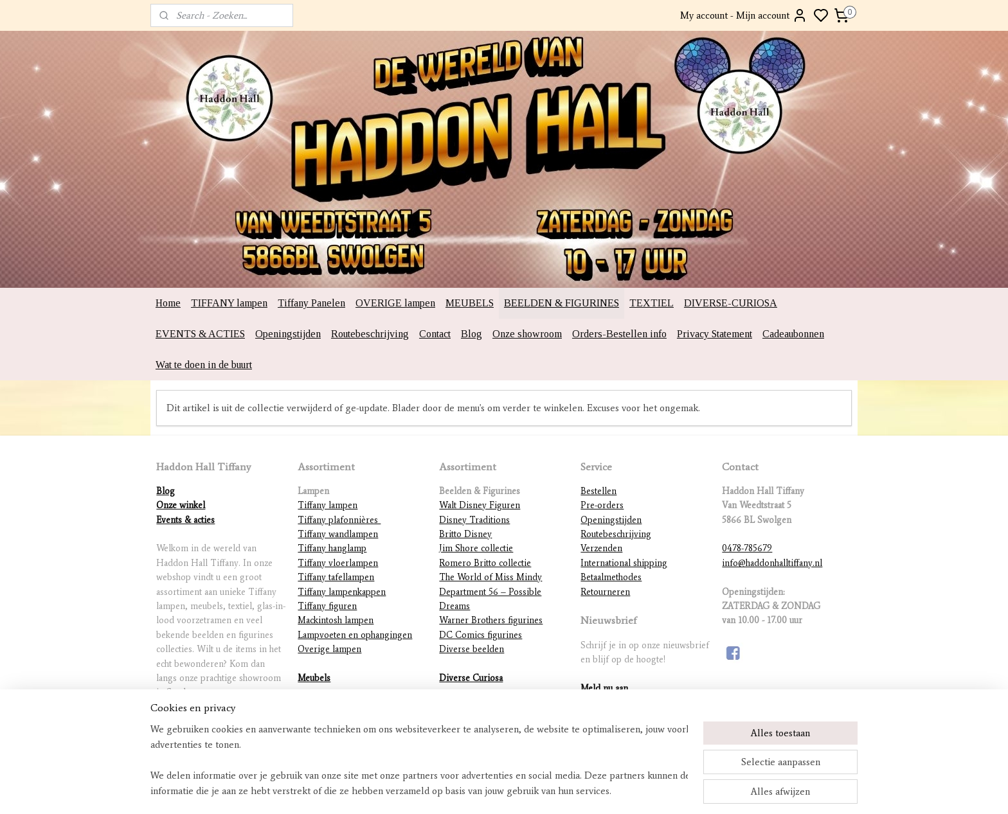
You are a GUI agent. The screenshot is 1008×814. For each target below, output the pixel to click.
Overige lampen (329, 649)
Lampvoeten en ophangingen (355, 635)
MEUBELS (470, 302)
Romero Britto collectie (485, 563)
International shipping (623, 563)
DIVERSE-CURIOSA (730, 302)
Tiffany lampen (327, 505)
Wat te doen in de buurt (204, 364)
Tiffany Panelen (311, 302)
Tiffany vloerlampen (338, 563)
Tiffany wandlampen (338, 534)
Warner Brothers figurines (491, 620)
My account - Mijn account (743, 15)
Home (168, 302)
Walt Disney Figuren (479, 505)
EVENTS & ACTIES (200, 333)
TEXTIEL (651, 302)
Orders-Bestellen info (619, 333)
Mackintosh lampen (336, 620)
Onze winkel (180, 505)
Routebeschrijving (370, 333)
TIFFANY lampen (229, 302)
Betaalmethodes (611, 577)
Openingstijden (288, 333)
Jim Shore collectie (476, 548)
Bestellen (598, 491)
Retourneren (605, 592)
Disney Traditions (474, 520)
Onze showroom (527, 333)
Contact (435, 333)
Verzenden (601, 548)
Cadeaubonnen (793, 333)
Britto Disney (465, 534)
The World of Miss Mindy (490, 577)
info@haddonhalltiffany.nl (772, 563)
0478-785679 (747, 548)
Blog (471, 333)
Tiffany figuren (327, 606)
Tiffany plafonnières (339, 520)
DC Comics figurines (480, 635)
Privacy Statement (714, 333)
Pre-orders (602, 505)
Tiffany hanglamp (332, 548)
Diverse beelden (471, 649)
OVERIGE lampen (395, 302)
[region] (419, 760)
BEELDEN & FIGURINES (561, 302)
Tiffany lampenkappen (342, 592)
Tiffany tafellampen (336, 577)
